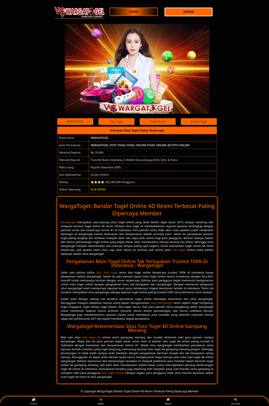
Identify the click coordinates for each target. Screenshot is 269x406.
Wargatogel (68, 222)
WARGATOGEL (100, 138)
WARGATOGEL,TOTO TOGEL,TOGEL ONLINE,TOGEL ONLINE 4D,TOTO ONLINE (140, 145)
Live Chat (235, 401)
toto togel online (113, 373)
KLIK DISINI (98, 189)
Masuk (168, 401)
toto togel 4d (91, 337)
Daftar (101, 401)
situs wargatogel (161, 303)
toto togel (178, 250)
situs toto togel (106, 272)
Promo (33, 401)
